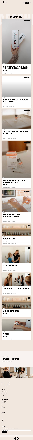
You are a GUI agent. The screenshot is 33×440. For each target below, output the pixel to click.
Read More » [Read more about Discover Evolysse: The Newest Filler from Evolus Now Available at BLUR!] (5, 70)
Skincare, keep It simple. (11, 311)
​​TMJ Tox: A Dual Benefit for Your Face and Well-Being (16, 133)
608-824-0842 (4, 394)
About (2, 414)
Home (2, 413)
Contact (3, 421)
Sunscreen (6, 334)
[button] (24, 2)
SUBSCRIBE (4, 432)
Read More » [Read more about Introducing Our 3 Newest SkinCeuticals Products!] (5, 218)
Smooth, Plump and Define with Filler (16, 289)
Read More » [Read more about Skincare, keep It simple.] (5, 313)
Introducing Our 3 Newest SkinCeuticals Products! (12, 215)
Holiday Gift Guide (9, 239)
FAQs (2, 420)
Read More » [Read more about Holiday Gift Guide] (5, 241)
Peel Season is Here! (10, 265)
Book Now (3, 422)
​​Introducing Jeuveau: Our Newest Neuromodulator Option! (14, 181)
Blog (2, 419)
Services (3, 415)
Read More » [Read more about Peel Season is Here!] (5, 267)
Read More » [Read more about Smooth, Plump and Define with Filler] (5, 291)
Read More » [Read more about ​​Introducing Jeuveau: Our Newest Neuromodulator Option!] (5, 184)
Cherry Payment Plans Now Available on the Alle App (16, 101)
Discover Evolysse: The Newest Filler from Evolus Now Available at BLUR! (16, 67)
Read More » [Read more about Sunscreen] (5, 336)
